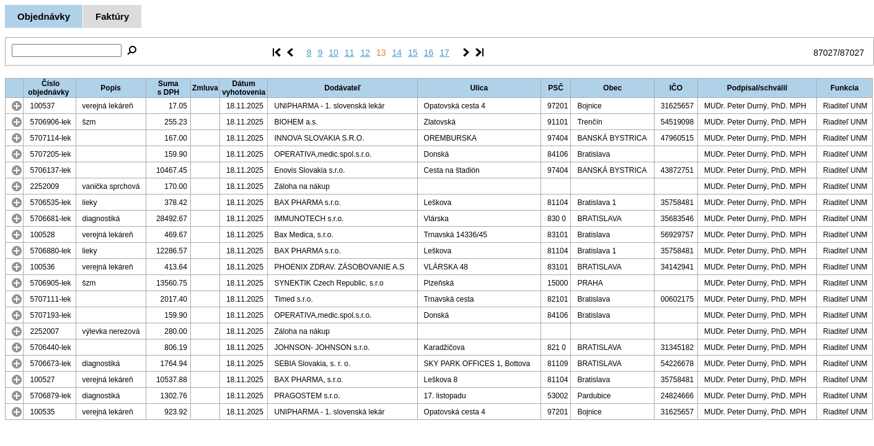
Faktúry (112, 16)
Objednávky (43, 16)
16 (429, 53)
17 (444, 53)
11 (350, 53)
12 (365, 53)
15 (413, 53)
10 (333, 53)
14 (397, 53)
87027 (825, 53)
